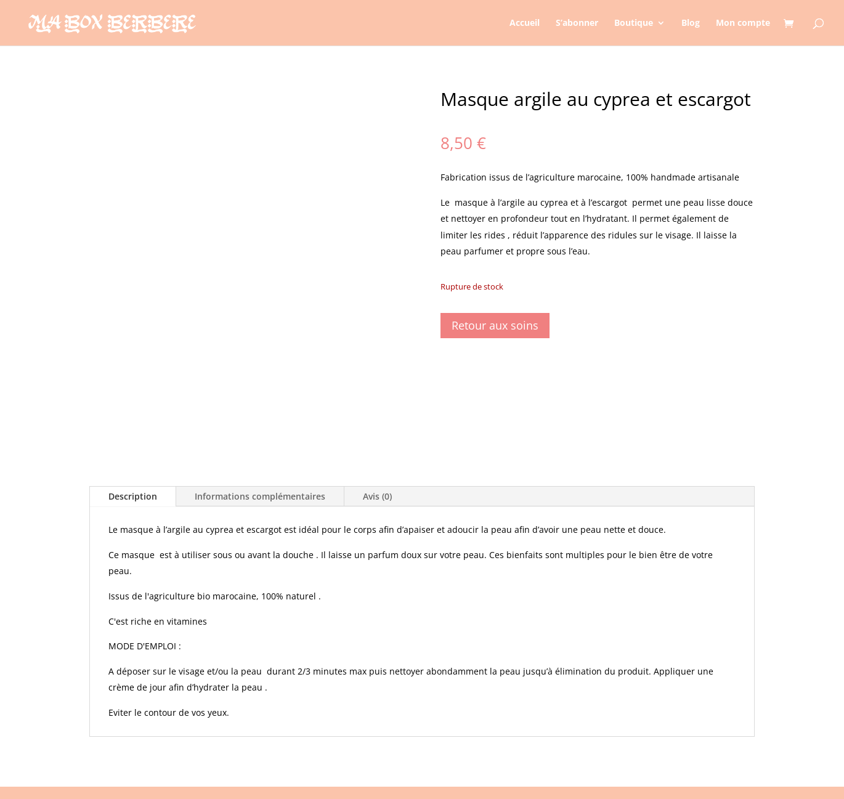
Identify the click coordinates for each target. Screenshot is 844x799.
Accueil (524, 23)
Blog (690, 23)
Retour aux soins (495, 325)
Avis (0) (377, 496)
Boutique (633, 23)
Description (132, 496)
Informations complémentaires (260, 496)
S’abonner (577, 23)
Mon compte (743, 23)
